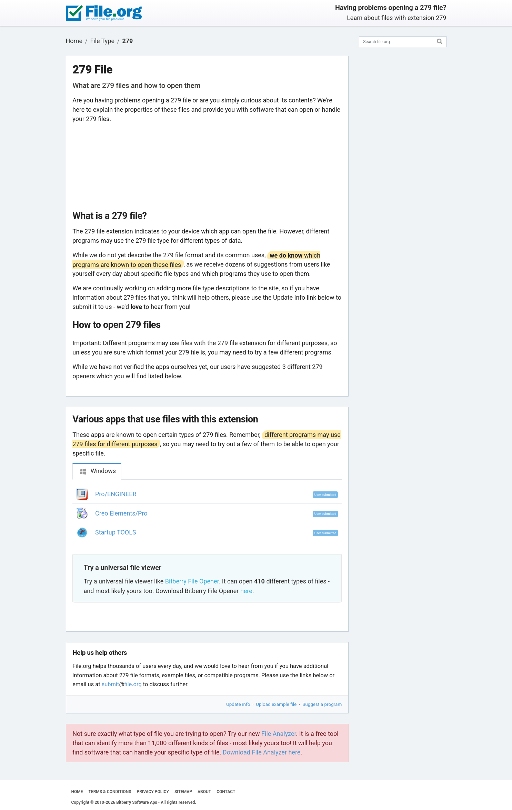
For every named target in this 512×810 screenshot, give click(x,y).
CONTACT (226, 791)
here (246, 590)
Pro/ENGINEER (116, 494)
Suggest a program (322, 704)
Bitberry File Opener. (192, 581)
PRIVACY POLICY (153, 791)
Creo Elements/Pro (121, 513)
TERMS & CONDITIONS (110, 791)
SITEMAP (183, 791)
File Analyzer (278, 733)
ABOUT (204, 791)
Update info (238, 704)
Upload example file (276, 704)
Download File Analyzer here (262, 752)
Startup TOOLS (115, 532)
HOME (77, 791)
